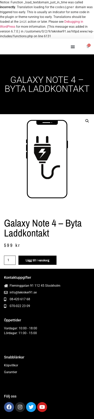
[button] (72, 46)
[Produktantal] (10, 260)
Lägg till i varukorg (37, 260)
